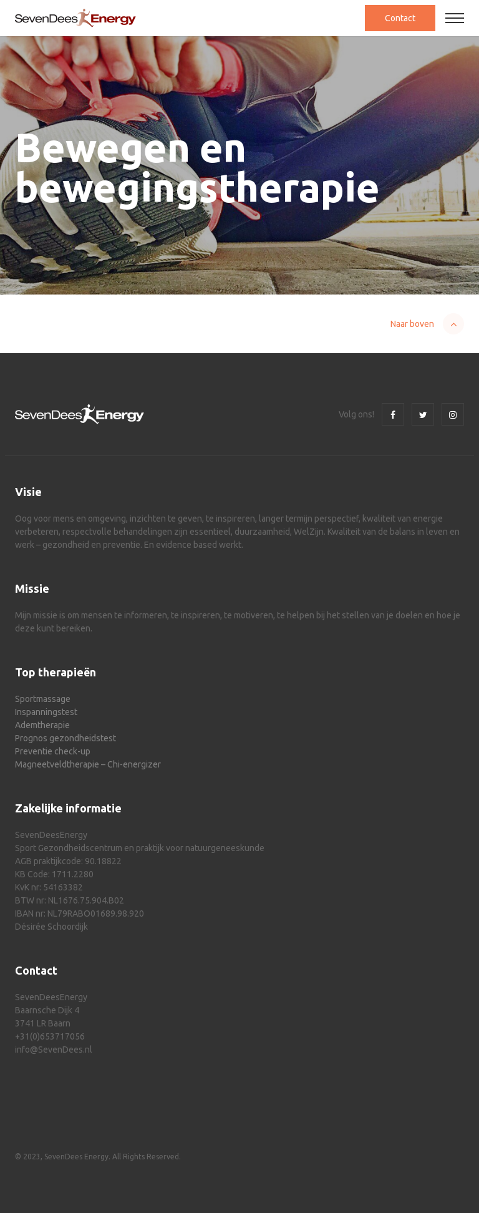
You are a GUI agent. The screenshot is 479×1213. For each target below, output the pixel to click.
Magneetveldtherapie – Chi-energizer (88, 764)
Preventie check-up (52, 751)
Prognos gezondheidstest (65, 738)
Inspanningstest (46, 712)
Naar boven (412, 323)
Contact (400, 18)
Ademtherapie (42, 725)
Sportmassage (42, 699)
